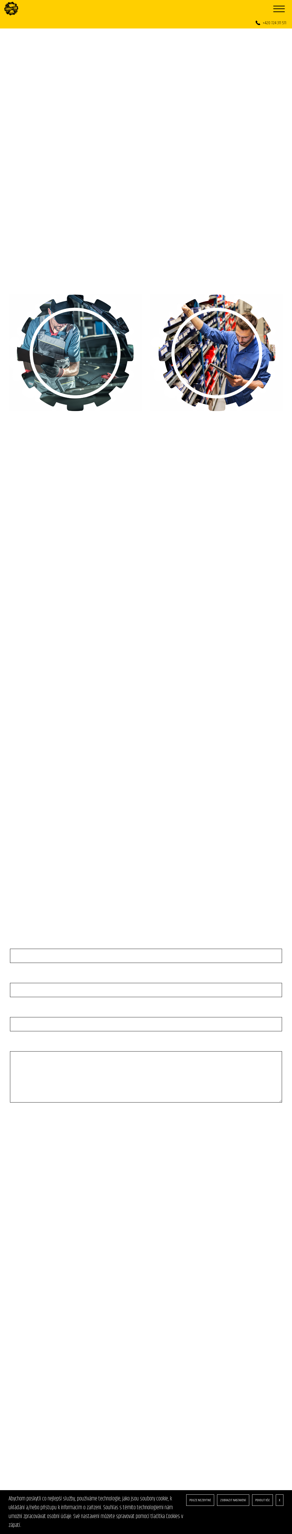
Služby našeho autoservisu (35, 1280)
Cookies (17, 1331)
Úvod (14, 1271)
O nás (15, 1297)
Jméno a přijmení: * (28, 945)
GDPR (14, 1314)
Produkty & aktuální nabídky (36, 1288)
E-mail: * (19, 1014)
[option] (146, 120)
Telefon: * (20, 979)
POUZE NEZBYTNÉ (200, 1500)
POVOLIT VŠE (262, 1500)
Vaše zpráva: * (25, 1048)
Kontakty (18, 1339)
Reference (19, 1305)
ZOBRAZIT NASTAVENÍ (233, 1500)
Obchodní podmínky (28, 1322)
